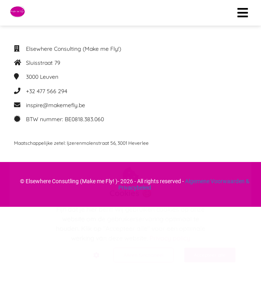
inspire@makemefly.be (55, 105)
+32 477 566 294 (46, 91)
